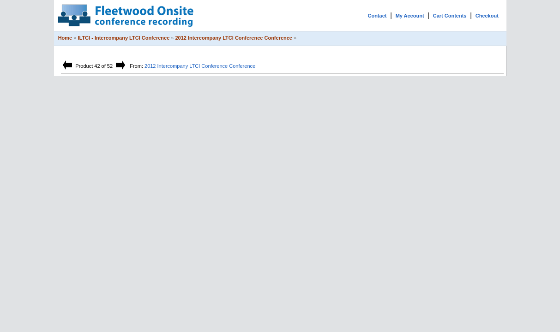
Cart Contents (450, 15)
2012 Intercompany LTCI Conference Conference (233, 38)
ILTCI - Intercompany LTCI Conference (123, 38)
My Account (410, 15)
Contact (376, 15)
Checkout (487, 15)
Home (65, 38)
